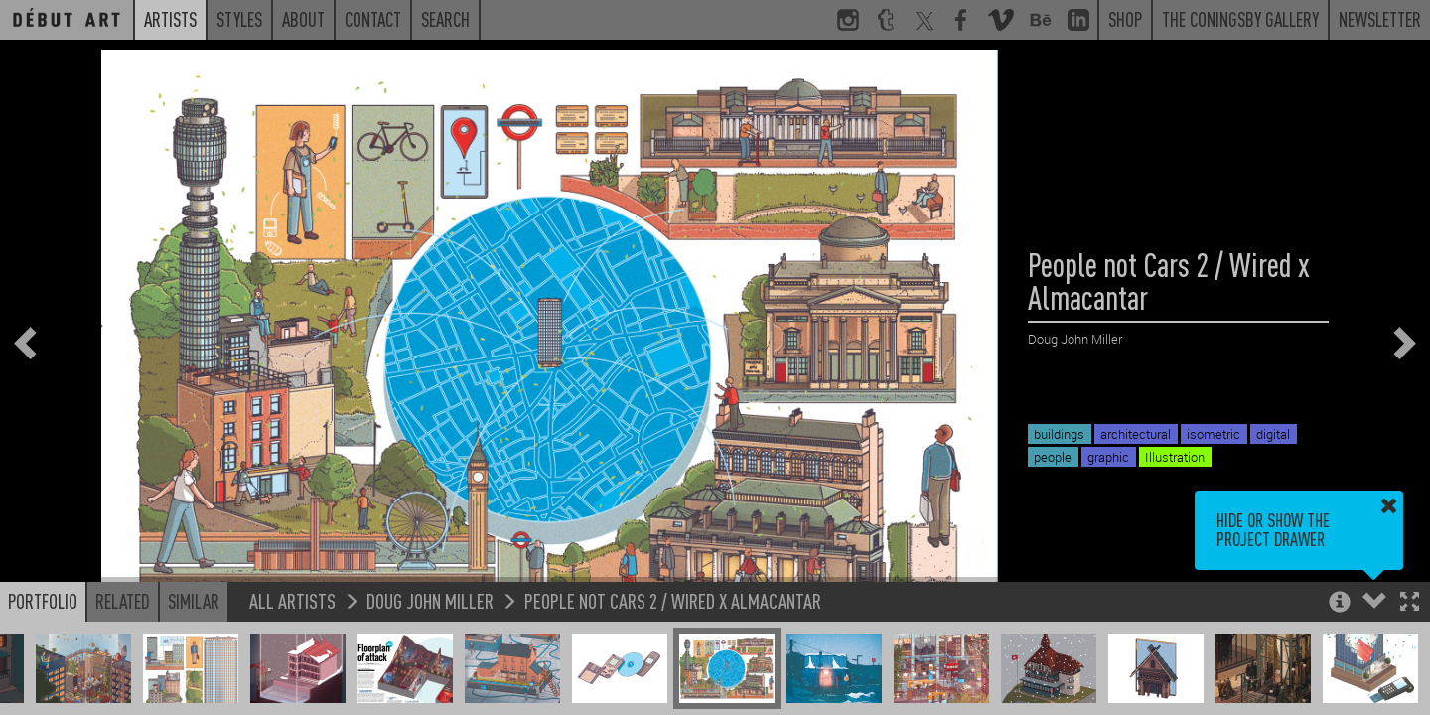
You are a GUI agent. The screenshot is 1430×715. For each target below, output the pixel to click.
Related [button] (122, 601)
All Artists (292, 600)
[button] (1409, 603)
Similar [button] (193, 601)
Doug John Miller (430, 600)
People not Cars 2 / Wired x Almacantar (672, 600)
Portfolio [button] (42, 601)
